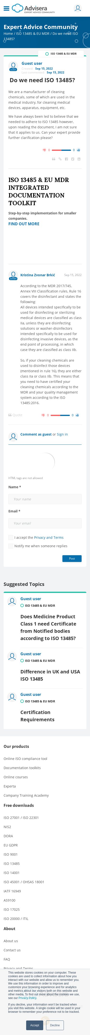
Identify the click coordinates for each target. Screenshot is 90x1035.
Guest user (30, 599)
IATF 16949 (12, 891)
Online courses (16, 777)
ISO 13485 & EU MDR (32, 33)
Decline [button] (55, 1025)
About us (11, 941)
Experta (10, 786)
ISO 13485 (12, 863)
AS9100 (9, 900)
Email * (14, 511)
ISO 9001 (11, 854)
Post (72, 558)
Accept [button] (34, 1025)
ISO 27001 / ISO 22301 (21, 817)
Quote (15, 415)
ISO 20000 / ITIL (16, 918)
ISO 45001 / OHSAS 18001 (24, 882)
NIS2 (7, 826)
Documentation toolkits (22, 767)
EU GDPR (11, 845)
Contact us (12, 950)
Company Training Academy (26, 795)
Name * (14, 487)
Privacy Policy (27, 998)
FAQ (7, 959)
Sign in (62, 434)
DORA (8, 836)
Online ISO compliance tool (25, 758)
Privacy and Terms (49, 537)
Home (8, 33)
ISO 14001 (12, 872)
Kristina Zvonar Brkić (37, 275)
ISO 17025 (12, 909)
